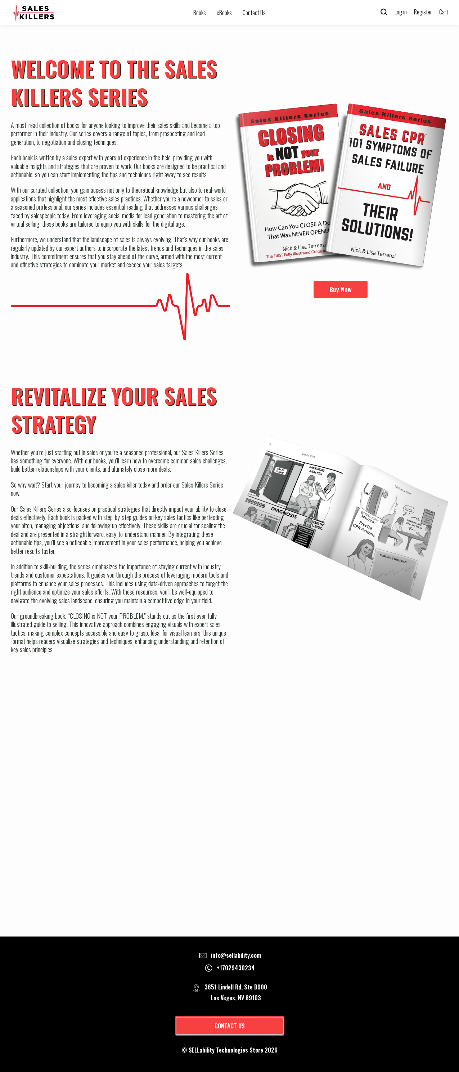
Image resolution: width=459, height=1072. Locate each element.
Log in (401, 12)
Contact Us (254, 12)
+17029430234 (236, 968)
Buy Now (340, 289)
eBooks (224, 12)
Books (199, 12)
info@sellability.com (236, 955)
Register (423, 12)
